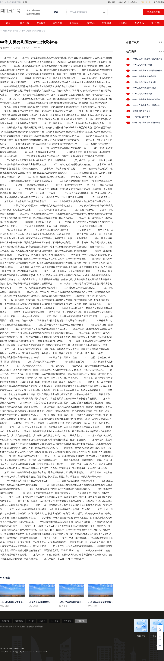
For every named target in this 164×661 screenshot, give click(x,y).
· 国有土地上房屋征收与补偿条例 (146, 123)
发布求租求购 (159, 2)
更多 (160, 42)
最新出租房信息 (33, 14)
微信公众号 (122, 2)
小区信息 (123, 23)
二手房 (31, 621)
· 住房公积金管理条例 (141, 111)
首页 (8, 23)
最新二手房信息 (33, 10)
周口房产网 (10, 10)
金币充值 (21, 627)
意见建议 (30, 627)
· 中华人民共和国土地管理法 (144, 88)
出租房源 (74, 23)
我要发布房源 (153, 12)
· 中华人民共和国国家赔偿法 (144, 76)
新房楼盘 (24, 23)
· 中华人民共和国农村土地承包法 (146, 105)
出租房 (42, 621)
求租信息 (106, 23)
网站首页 (111, 2)
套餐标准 (12, 627)
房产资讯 (139, 23)
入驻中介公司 (145, 2)
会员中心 (133, 2)
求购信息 (90, 23)
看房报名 (41, 23)
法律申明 (4, 627)
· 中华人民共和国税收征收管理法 (146, 99)
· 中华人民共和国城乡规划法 (144, 82)
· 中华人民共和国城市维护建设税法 (147, 71)
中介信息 (156, 23)
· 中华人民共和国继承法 (142, 94)
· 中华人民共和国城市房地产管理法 (147, 59)
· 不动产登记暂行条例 (141, 117)
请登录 (25, 2)
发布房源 (81, 621)
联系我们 (39, 627)
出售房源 (57, 23)
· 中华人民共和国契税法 (142, 65)
